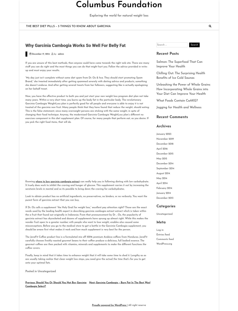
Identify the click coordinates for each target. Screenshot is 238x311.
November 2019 (165, 139)
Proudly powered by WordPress (109, 305)
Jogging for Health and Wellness (179, 107)
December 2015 (165, 154)
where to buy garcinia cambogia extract (58, 181)
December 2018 (165, 144)
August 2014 (163, 173)
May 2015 (162, 158)
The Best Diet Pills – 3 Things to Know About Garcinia (68, 26)
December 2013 (165, 198)
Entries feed (163, 234)
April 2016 (162, 149)
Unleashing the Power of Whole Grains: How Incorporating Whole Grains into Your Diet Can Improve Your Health (184, 89)
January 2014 (164, 193)
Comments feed (165, 239)
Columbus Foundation (119, 5)
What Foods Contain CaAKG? (177, 100)
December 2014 (165, 163)
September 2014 (165, 168)
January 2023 (164, 134)
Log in (160, 230)
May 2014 (162, 178)
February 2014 (164, 188)
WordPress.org (164, 244)
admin (61, 54)
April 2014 (162, 183)
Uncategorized (165, 214)
